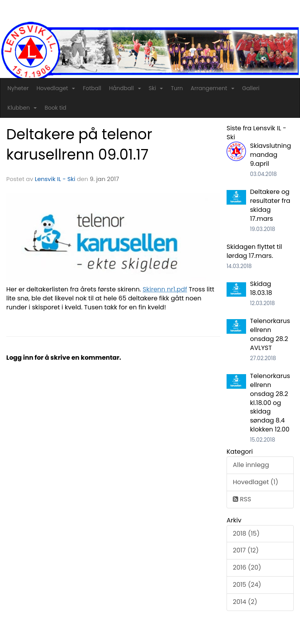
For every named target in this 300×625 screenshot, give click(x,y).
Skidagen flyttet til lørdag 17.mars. (254, 251)
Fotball (92, 88)
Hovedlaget (55, 88)
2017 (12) (246, 550)
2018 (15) (246, 533)
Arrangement (212, 88)
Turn (177, 88)
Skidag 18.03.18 (261, 288)
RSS (242, 499)
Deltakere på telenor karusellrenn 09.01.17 (79, 144)
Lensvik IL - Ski (55, 179)
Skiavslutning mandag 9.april (270, 154)
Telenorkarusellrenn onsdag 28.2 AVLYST (270, 334)
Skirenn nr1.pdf (165, 289)
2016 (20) (247, 567)
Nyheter (18, 88)
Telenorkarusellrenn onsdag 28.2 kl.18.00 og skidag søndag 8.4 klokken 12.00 (270, 402)
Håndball (125, 88)
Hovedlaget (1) (255, 482)
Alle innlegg (251, 464)
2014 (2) (245, 601)
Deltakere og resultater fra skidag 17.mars (270, 205)
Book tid (55, 108)
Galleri (251, 88)
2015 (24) (247, 584)
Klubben (22, 108)
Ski (156, 88)
